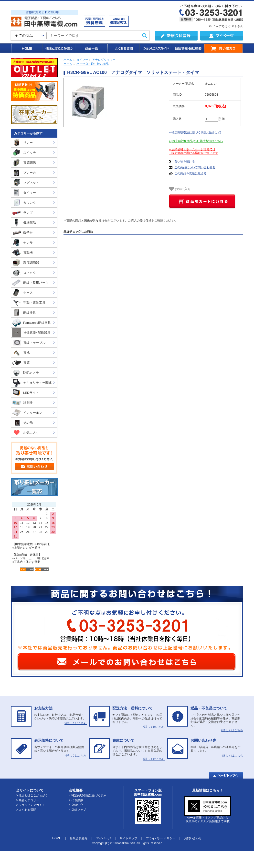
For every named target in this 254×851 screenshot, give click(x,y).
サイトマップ (128, 838)
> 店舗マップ (77, 809)
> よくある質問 (26, 809)
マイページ (103, 838)
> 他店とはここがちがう (32, 795)
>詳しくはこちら (75, 723)
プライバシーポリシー (160, 838)
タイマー (82, 59)
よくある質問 (123, 48)
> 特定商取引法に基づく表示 (87, 795)
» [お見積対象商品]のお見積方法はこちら (196, 141)
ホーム (68, 59)
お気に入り (180, 188)
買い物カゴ (223, 48)
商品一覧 (91, 48)
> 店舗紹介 (76, 805)
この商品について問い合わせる (194, 167)
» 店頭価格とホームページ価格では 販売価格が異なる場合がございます (193, 151)
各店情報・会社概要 (188, 48)
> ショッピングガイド (30, 805)
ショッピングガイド (155, 48)
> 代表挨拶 (76, 800)
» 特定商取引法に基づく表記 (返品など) (195, 132)
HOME (26, 48)
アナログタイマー (104, 59)
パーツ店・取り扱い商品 (92, 64)
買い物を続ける (184, 161)
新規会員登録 (78, 838)
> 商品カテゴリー (27, 800)
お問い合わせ (193, 838)
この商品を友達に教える (190, 173)
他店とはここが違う (58, 48)
